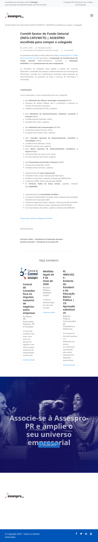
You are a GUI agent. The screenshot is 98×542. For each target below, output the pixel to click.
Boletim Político (46, 288)
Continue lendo (29, 360)
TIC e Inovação (29, 325)
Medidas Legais (47, 294)
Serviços (55, 50)
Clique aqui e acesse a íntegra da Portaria (36, 218)
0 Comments (68, 50)
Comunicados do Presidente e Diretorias (37, 50)
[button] (91, 15)
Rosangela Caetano (45, 48)
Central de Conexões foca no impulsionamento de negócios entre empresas (29, 299)
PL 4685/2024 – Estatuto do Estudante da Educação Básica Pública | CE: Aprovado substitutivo (69, 292)
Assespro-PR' (27, 317)
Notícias (27, 324)
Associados (28, 321)
